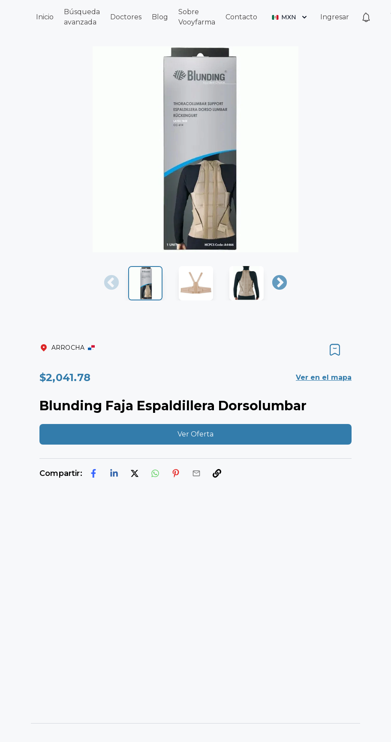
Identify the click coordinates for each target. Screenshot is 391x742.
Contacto (241, 17)
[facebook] (93, 473)
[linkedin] (114, 473)
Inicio (45, 17)
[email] (196, 473)
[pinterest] (175, 473)
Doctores (125, 17)
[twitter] (134, 473)
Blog (160, 17)
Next (279, 283)
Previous (111, 283)
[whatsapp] (155, 473)
